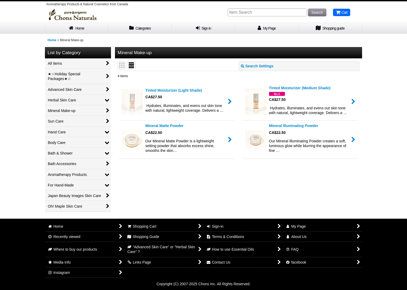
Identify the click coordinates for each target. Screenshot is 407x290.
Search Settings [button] (257, 66)
